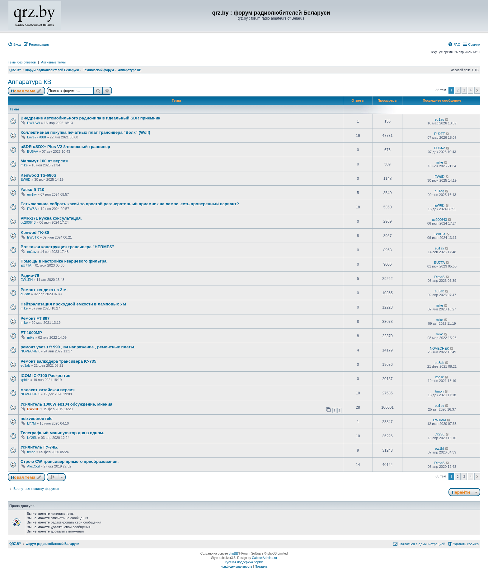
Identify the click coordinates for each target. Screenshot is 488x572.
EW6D (25, 179)
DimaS (439, 277)
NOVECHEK (30, 351)
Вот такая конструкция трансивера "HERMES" (67, 246)
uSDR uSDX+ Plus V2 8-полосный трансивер (65, 146)
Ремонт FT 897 (35, 318)
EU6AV (32, 151)
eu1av (31, 251)
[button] (477, 90)
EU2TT (439, 134)
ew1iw (32, 194)
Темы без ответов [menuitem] (22, 62)
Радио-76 (30, 275)
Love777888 (36, 137)
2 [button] (458, 90)
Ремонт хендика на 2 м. (44, 289)
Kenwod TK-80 (35, 232)
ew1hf (439, 448)
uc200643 (28, 222)
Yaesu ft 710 (32, 189)
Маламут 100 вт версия (44, 161)
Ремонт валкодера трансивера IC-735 (58, 361)
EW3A (32, 209)
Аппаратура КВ (29, 81)
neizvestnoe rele (37, 418)
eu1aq (439, 119)
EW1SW (33, 123)
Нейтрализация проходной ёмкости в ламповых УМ (73, 304)
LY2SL (32, 437)
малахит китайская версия (48, 390)
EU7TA (26, 265)
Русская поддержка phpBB (244, 562)
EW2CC (33, 409)
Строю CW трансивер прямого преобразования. (70, 461)
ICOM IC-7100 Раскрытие (45, 375)
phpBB (233, 553)
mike (24, 165)
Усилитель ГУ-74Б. (39, 447)
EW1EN (27, 279)
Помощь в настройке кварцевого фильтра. (64, 261)
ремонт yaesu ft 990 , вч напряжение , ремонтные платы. (78, 347)
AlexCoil (33, 466)
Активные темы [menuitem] (53, 62)
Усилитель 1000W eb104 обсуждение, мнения (66, 404)
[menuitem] (14, 44)
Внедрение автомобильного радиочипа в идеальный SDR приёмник (90, 118)
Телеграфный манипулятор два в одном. (62, 432)
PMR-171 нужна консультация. (51, 218)
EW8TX (33, 237)
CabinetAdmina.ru (264, 558)
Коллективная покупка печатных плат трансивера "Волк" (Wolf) (85, 132)
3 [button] (464, 90)
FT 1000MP (31, 332)
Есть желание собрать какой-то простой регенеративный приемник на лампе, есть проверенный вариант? (130, 204)
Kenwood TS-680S (38, 175)
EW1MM (439, 420)
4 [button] (471, 90)
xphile (25, 380)
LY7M (31, 423)
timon (439, 391)
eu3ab (25, 294)
